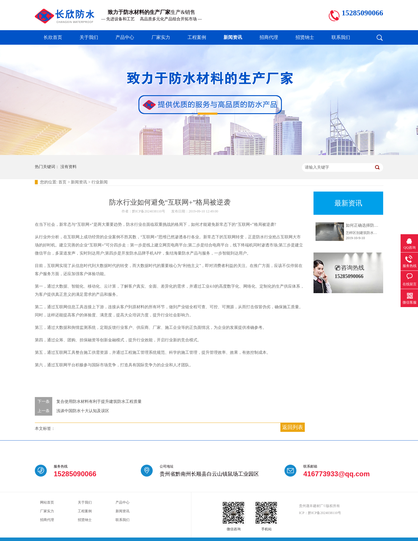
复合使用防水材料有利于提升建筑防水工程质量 (99, 401)
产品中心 (125, 37)
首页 (62, 182)
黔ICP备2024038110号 (324, 513)
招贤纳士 (305, 37)
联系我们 (340, 37)
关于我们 (89, 37)
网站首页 (47, 502)
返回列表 (292, 427)
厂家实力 (161, 37)
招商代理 (269, 37)
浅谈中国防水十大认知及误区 (82, 411)
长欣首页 (53, 37)
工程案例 (197, 37)
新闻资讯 (233, 37)
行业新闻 (99, 182)
